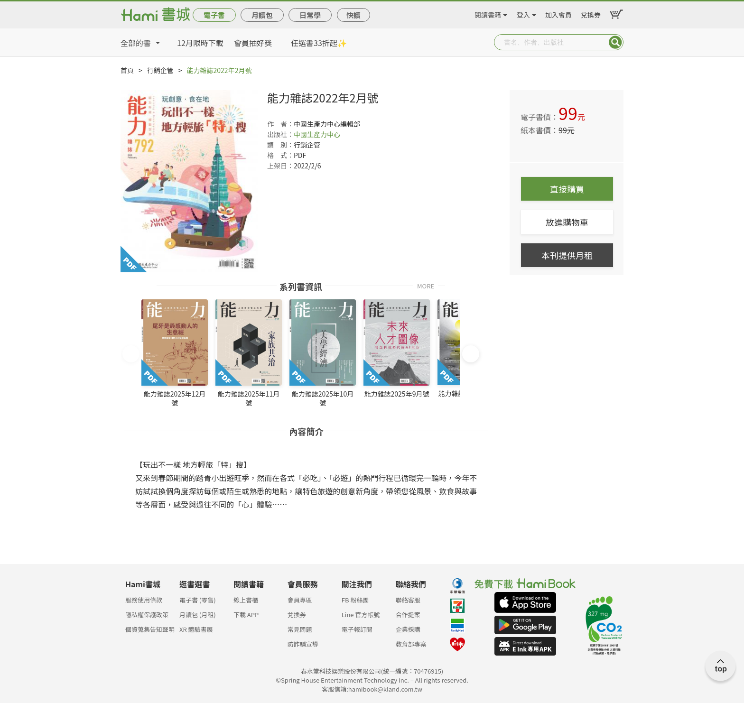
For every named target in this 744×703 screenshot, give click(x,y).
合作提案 (408, 614)
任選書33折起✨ (319, 42)
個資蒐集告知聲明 (150, 629)
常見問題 (300, 629)
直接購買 (567, 189)
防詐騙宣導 (303, 643)
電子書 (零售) (197, 599)
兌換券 (591, 13)
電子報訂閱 (357, 629)
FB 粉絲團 (355, 599)
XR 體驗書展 (196, 629)
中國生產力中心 (317, 134)
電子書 (214, 15)
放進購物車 (567, 222)
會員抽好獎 (253, 42)
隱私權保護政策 (146, 614)
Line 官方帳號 (361, 614)
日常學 (310, 15)
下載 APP (246, 614)
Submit (615, 42)
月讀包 (262, 15)
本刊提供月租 (567, 255)
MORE (425, 285)
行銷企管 (160, 70)
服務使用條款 (143, 599)
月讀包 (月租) (197, 614)
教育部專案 (411, 643)
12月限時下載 (200, 42)
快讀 (353, 15)
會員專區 (300, 599)
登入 (523, 13)
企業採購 (408, 629)
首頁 (127, 70)
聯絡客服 (408, 599)
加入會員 (558, 13)
